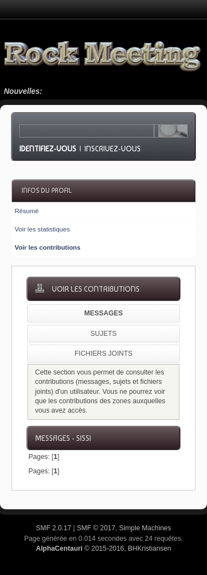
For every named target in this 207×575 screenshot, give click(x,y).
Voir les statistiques (42, 229)
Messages (103, 313)
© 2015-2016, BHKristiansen (103, 548)
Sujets (103, 333)
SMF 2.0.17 (53, 528)
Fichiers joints (103, 353)
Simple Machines (145, 528)
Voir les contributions (47, 247)
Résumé (26, 210)
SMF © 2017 (96, 528)
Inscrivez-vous (112, 148)
